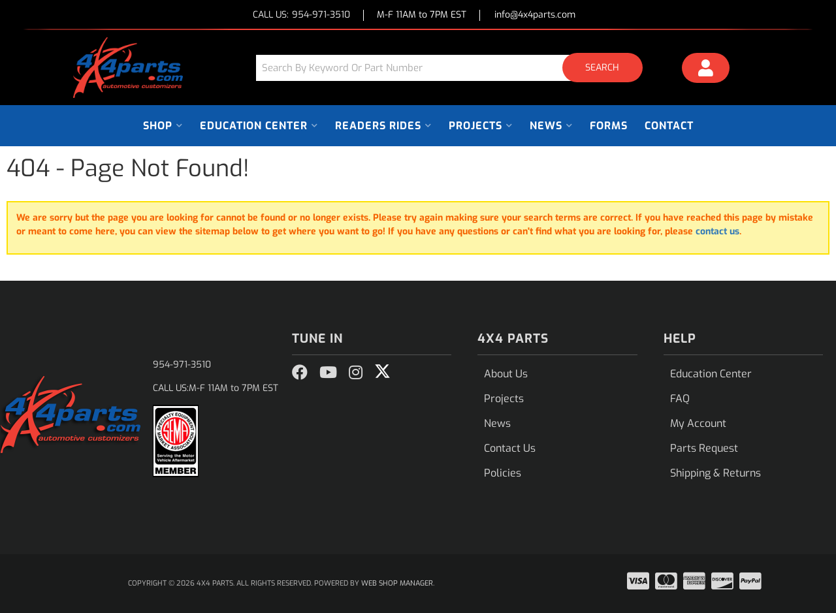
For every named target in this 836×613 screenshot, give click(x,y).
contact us (717, 231)
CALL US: (301, 15)
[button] (454, 67)
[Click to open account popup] (706, 70)
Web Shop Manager (397, 583)
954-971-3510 (182, 364)
